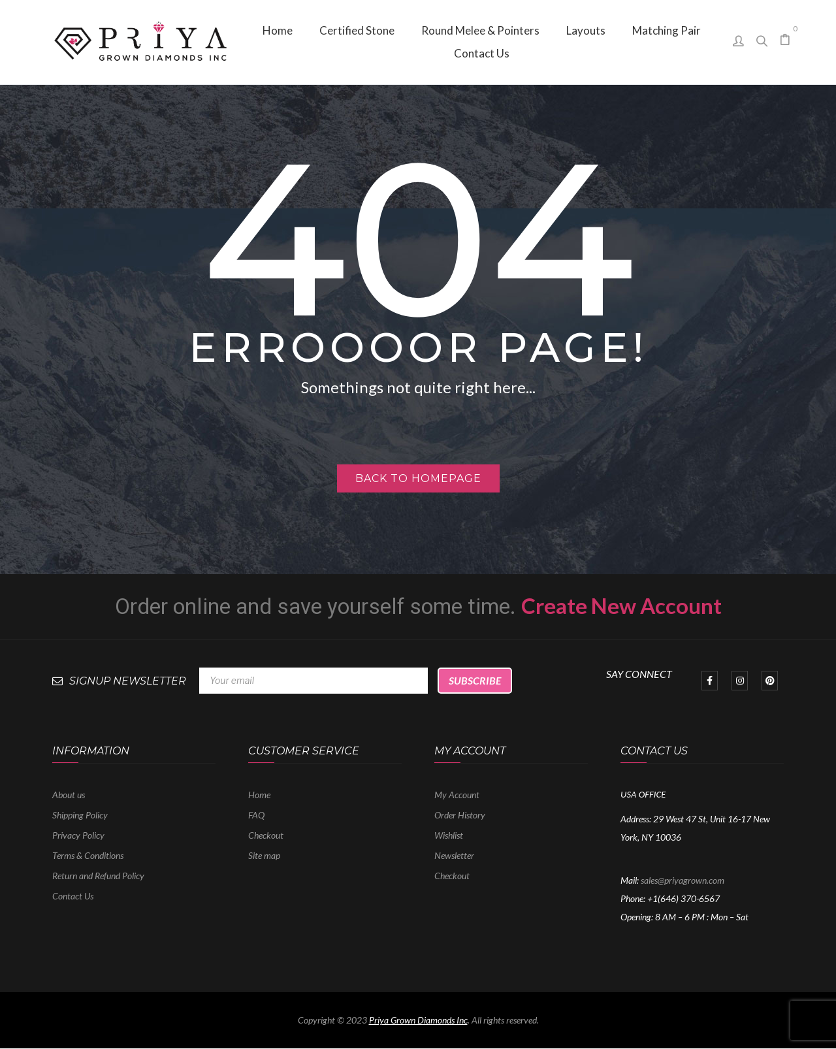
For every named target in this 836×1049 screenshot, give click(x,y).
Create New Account (621, 605)
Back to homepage (418, 478)
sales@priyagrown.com (682, 880)
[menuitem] (277, 30)
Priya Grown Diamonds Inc (418, 1019)
